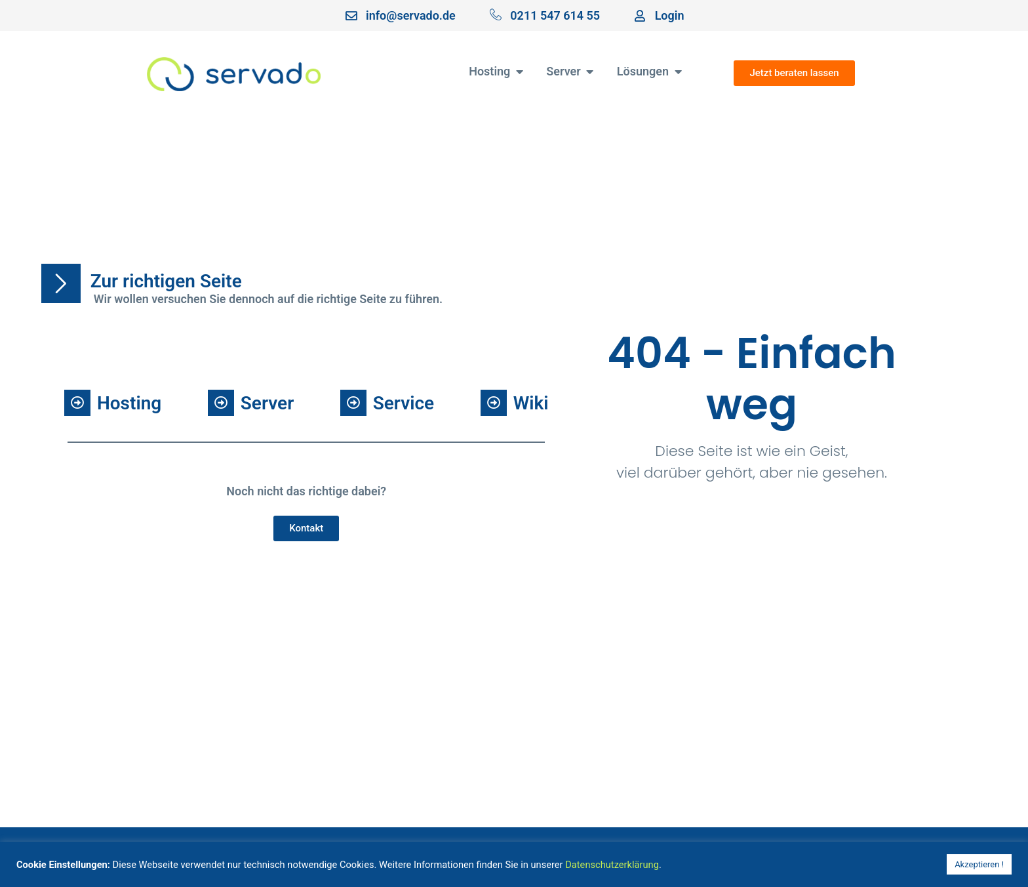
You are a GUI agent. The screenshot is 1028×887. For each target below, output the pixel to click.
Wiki (531, 403)
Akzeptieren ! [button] (979, 864)
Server (267, 403)
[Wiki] (494, 403)
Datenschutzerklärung (612, 865)
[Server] (221, 403)
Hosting (129, 403)
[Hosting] (77, 403)
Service (403, 403)
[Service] (353, 403)
